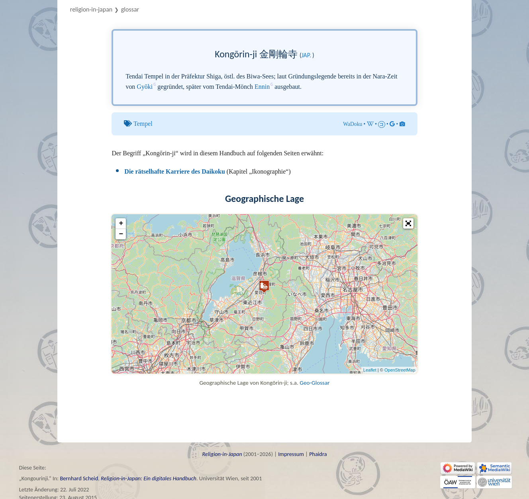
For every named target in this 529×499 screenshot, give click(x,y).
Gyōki (145, 86)
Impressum (291, 454)
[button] (408, 223)
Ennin (262, 86)
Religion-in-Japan (91, 9)
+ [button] (121, 223)
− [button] (121, 234)
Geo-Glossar (314, 382)
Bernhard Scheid (79, 478)
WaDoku (352, 124)
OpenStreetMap (399, 370)
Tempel (143, 123)
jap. (306, 55)
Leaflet (369, 370)
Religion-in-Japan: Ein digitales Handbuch (148, 478)
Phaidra (318, 454)
